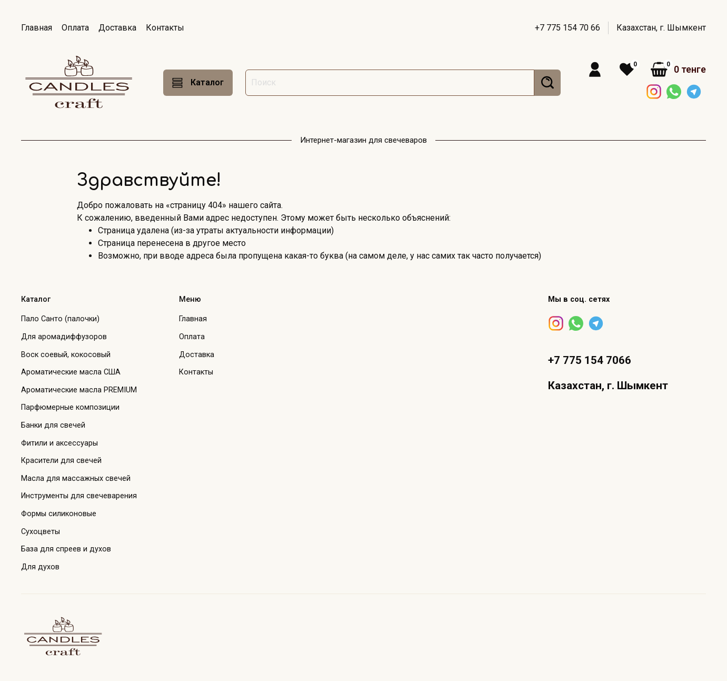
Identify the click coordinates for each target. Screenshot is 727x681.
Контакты (165, 28)
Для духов (40, 566)
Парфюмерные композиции (70, 407)
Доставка (117, 28)
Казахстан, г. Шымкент (661, 28)
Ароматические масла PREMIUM (79, 390)
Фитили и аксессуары (59, 443)
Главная (36, 28)
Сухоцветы (40, 531)
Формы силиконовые (58, 513)
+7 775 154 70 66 (567, 28)
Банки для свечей (53, 425)
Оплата (75, 28)
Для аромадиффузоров (64, 336)
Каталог (198, 82)
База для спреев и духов (66, 549)
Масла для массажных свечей (76, 478)
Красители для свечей (61, 460)
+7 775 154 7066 (589, 360)
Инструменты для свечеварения (79, 495)
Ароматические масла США (71, 372)
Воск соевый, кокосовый (66, 354)
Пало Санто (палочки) (60, 318)
